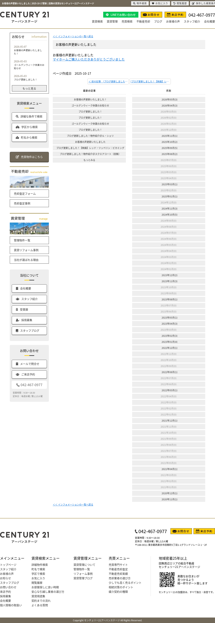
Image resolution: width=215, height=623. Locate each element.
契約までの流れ (41, 600)
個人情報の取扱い (11, 605)
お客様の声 (173, 21)
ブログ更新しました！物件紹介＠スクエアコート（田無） (90, 154)
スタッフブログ (9, 583)
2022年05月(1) (169, 390)
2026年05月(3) (169, 99)
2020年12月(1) (169, 493)
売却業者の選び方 (120, 578)
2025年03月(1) (169, 184)
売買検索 (127, 21)
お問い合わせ (8, 587)
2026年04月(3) (169, 105)
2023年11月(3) (169, 281)
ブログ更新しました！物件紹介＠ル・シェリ (90, 135)
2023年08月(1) (169, 299)
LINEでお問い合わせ (123, 15)
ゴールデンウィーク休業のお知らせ (90, 105)
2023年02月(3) (169, 335)
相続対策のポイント (121, 587)
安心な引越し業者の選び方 (47, 591)
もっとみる (89, 160)
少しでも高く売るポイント (125, 583)
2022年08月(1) (169, 372)
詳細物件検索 (39, 565)
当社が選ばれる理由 (26, 260)
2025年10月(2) (169, 141)
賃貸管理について (84, 565)
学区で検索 (38, 574)
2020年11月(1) (169, 499)
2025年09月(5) (169, 147)
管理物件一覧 (22, 240)
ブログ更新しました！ (90, 111)
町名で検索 (38, 569)
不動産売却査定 (118, 569)
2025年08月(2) (169, 154)
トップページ (8, 565)
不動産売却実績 (118, 574)
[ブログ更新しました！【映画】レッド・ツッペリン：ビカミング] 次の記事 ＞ (151, 81)
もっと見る (29, 88)
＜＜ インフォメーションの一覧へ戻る (73, 36)
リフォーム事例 (83, 574)
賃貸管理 (112, 21)
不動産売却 (143, 21)
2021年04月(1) (169, 469)
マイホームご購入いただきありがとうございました (89, 59)
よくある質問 (39, 605)
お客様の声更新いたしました (90, 141)
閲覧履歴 (36, 583)
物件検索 (140, 3)
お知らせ (5, 578)
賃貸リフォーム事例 (26, 250)
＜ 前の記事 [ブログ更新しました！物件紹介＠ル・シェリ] (109, 81)
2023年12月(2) (169, 275)
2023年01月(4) (169, 341)
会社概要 (209, 21)
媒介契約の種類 (118, 591)
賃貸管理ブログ (83, 578)
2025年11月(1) (169, 135)
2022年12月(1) (169, 347)
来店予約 (5, 591)
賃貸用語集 (38, 596)
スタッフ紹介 (192, 21)
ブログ (158, 21)
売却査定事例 (22, 203)
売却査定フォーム (25, 193)
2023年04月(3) (169, 323)
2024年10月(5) (169, 214)
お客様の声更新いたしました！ (90, 99)
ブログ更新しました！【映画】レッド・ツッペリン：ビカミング (90, 147)
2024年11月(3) (169, 208)
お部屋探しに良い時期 (45, 587)
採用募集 (5, 596)
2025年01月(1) (169, 196)
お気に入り (38, 578)
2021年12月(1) (169, 420)
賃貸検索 (97, 21)
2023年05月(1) (169, 317)
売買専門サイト (118, 565)
